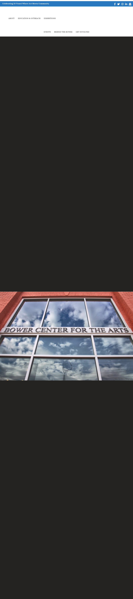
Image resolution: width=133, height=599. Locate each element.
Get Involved (117, 11)
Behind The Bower (98, 11)
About (12, 11)
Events (82, 11)
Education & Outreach (29, 11)
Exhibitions (50, 11)
